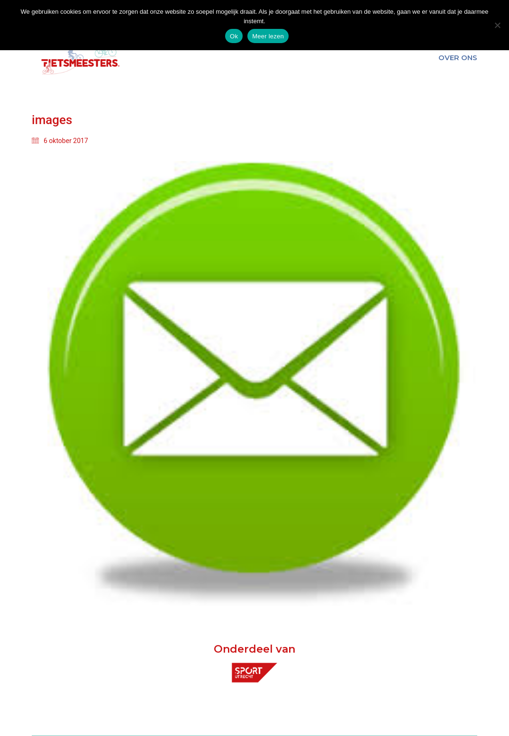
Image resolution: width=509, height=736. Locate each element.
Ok (234, 36)
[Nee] (497, 25)
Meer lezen (268, 36)
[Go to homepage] (79, 58)
